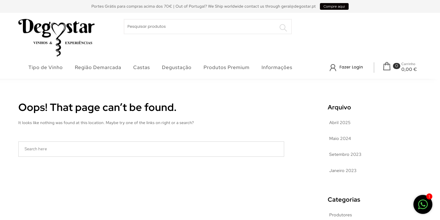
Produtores (340, 215)
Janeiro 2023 (343, 171)
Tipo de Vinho (45, 67)
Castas (141, 67)
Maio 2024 (340, 138)
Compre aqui (334, 6)
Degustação (177, 67)
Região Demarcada (98, 67)
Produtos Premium (226, 67)
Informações (277, 67)
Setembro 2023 (345, 154)
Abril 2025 (340, 123)
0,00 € (409, 69)
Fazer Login (351, 67)
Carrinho (409, 64)
